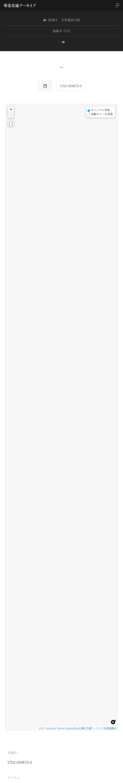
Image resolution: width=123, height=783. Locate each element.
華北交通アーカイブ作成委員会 (98, 728)
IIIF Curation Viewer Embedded (59, 728)
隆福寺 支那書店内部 (61, 20)
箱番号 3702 (61, 31)
